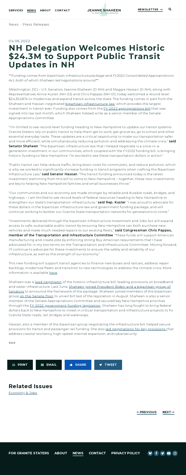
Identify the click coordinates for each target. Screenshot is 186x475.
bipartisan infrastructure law (90, 104)
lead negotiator (48, 282)
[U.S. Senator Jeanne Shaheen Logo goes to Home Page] (104, 9)
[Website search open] (168, 9)
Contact (62, 10)
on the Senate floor (37, 296)
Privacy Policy (125, 453)
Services (16, 10)
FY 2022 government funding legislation (65, 305)
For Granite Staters (29, 453)
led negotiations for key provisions (136, 329)
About (45, 10)
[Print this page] (20, 365)
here (53, 272)
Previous (148, 412)
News (31, 10)
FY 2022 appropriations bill (127, 108)
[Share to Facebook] (78, 365)
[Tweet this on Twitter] (108, 365)
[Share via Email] (49, 365)
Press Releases (36, 25)
